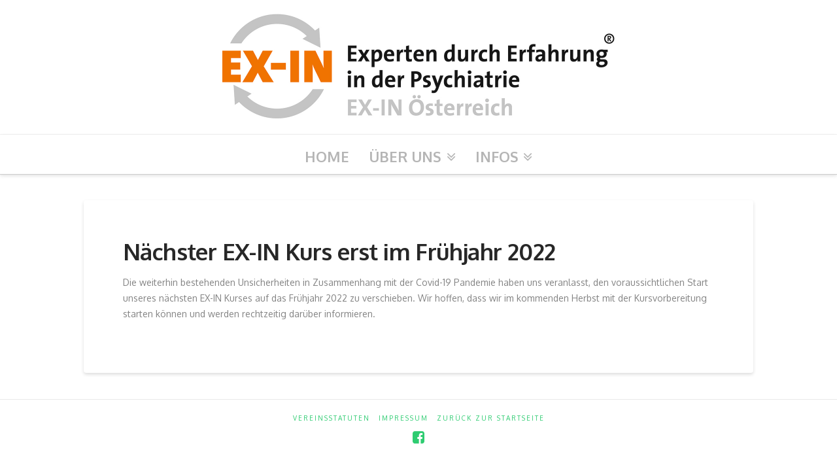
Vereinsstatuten (331, 418)
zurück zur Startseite (491, 418)
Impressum (403, 418)
